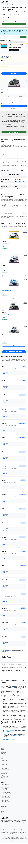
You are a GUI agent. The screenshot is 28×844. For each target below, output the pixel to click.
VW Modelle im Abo (7, 739)
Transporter (5, 734)
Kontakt (2, 749)
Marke (3, 19)
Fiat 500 (3, 60)
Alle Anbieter (3, 813)
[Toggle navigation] (25, 2)
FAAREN (2, 812)
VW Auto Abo (3, 778)
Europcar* (3, 811)
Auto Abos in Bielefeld (5, 785)
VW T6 (2, 92)
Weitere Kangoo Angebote (6, 243)
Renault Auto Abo (4, 776)
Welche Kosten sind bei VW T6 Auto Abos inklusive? (11, 671)
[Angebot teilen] (26, 47)
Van (14, 687)
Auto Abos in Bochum (5, 787)
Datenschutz (3, 752)
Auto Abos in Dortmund (5, 791)
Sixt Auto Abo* (4, 809)
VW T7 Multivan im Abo (9, 730)
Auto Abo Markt (4, 747)
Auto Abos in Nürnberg (5, 802)
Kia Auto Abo (3, 767)
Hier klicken (4, 650)
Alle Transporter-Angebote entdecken (14, 351)
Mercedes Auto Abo (5, 769)
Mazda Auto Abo (4, 768)
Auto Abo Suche (10, 824)
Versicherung (3, 690)
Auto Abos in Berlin (5, 784)
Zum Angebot (14, 73)
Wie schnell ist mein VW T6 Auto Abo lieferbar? (12, 667)
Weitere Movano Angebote (6, 337)
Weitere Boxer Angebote (6, 266)
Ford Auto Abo (4, 764)
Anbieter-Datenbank (17, 208)
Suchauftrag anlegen (14, 132)
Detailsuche (4, 25)
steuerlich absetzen (17, 735)
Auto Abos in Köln (4, 799)
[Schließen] (26, 30)
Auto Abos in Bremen (5, 789)
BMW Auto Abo (4, 761)
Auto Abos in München (5, 801)
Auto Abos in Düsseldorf (6, 793)
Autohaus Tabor (22, 181)
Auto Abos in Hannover (5, 797)
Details (14, 251)
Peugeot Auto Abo (4, 775)
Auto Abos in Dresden (5, 792)
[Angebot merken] (26, 45)
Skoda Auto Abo (4, 777)
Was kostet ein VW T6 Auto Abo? (9, 661)
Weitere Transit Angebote (6, 314)
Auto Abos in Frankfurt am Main (7, 795)
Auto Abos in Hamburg (5, 796)
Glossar (2, 748)
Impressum (3, 753)
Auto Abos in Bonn (4, 788)
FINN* (2, 808)
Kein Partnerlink (14, 108)
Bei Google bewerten (5, 754)
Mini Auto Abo (4, 772)
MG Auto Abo (3, 771)
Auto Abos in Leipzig (5, 800)
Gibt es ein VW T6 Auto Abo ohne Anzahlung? (12, 664)
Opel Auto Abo (4, 773)
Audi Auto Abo (4, 760)
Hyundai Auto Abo (4, 765)
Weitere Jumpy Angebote (6, 290)
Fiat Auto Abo (3, 763)
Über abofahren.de (4, 750)
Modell (16, 19)
